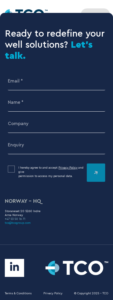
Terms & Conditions (18, 293)
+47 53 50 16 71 (15, 219)
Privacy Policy (67, 167)
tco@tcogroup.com (18, 222)
